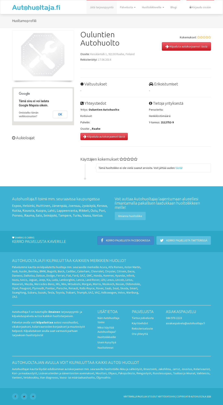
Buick (61, 271)
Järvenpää (59, 205)
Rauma (29, 215)
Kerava (102, 205)
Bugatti (51, 271)
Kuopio (41, 210)
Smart (133, 288)
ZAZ (14, 297)
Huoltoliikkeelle (153, 7)
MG (58, 284)
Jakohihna (164, 369)
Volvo (121, 292)
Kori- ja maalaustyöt (24, 373)
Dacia (131, 271)
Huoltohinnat (105, 347)
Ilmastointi (150, 369)
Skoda (124, 288)
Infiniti (130, 275)
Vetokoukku (31, 377)
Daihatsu (29, 275)
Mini (63, 284)
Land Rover (92, 280)
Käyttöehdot (140, 323)
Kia (48, 280)
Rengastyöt (143, 373)
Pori (102, 210)
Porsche (61, 288)
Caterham (83, 271)
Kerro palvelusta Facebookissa (125, 240)
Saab (108, 288)
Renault (73, 288)
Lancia (80, 280)
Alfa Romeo (115, 267)
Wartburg (132, 292)
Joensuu (74, 205)
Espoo (16, 205)
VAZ (97, 292)
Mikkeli (84, 210)
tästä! (179, 168)
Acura (103, 267)
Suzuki (42, 292)
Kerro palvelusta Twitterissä (183, 240)
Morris (97, 284)
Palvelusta (128, 7)
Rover (99, 288)
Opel (15, 288)
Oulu (94, 210)
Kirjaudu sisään (200, 7)
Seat (116, 288)
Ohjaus (112, 373)
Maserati (17, 284)
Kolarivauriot (202, 369)
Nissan (120, 284)
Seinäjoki (50, 215)
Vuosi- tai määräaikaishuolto (77, 377)
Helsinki (28, 205)
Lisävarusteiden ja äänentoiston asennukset (66, 373)
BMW (43, 271)
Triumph (82, 292)
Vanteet (17, 377)
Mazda (29, 284)
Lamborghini (67, 280)
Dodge (50, 275)
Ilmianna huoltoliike (130, 216)
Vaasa (87, 215)
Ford (75, 275)
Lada (55, 280)
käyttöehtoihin (166, 396)
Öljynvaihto (103, 377)
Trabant (70, 292)
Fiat (68, 275)
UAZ (90, 292)
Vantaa (97, 215)
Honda (98, 275)
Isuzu (15, 280)
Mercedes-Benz (44, 284)
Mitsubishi (74, 284)
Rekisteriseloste (142, 328)
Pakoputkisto (126, 373)
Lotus (128, 280)
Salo (39, 215)
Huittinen (43, 205)
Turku (77, 215)
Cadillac (71, 271)
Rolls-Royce (87, 288)
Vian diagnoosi (49, 377)
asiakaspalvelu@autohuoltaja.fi (185, 323)
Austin (23, 271)
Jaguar (33, 280)
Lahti (51, 210)
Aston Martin (132, 267)
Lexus (110, 280)
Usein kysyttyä (107, 342)
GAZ (82, 275)
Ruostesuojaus (162, 373)
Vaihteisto (203, 373)
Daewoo (17, 275)
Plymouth (38, 288)
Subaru (32, 292)
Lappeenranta (67, 210)
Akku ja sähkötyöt (131, 369)
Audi (15, 271)
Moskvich (108, 284)
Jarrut (176, 369)
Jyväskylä (88, 205)
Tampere (64, 215)
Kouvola (28, 210)
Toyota (60, 292)
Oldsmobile (132, 284)
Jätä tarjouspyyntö (102, 7)
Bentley (33, 271)
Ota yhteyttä (140, 334)
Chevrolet (97, 271)
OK (60, 114)
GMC (89, 275)
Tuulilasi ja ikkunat (184, 373)
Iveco (23, 280)
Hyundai (120, 275)
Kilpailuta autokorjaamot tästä (186, 46)
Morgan (86, 284)
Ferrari (60, 275)
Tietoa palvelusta (143, 318)
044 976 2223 (174, 318)
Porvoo (17, 215)
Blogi (174, 7)
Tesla (51, 292)
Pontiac (50, 288)
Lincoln (119, 280)
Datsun (40, 275)
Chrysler (110, 271)
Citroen (121, 271)
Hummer (108, 275)
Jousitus (186, 369)
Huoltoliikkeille (107, 337)
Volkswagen (108, 292)
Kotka (16, 210)
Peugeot (25, 288)
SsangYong (19, 292)
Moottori (101, 373)
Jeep (42, 280)
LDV (103, 280)
